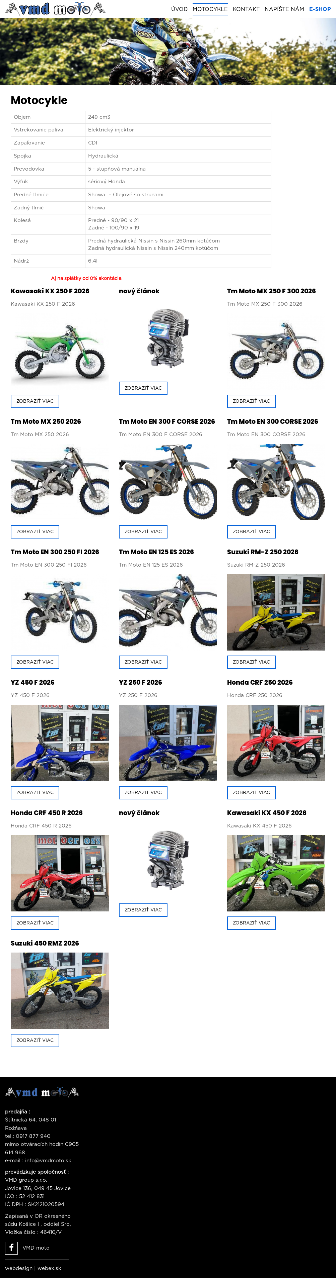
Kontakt (246, 9)
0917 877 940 (33, 1136)
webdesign (18, 1268)
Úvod (179, 9)
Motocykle (210, 9)
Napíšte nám (284, 9)
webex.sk (49, 1268)
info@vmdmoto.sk (48, 1161)
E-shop (320, 9)
